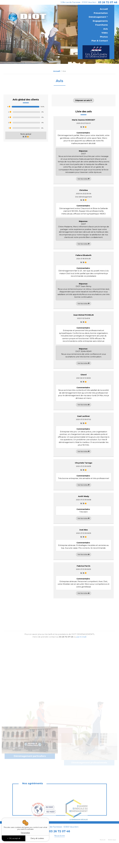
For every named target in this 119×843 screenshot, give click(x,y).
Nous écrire (59, 835)
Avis (105, 29)
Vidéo (105, 33)
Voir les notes (83, 179)
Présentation (101, 13)
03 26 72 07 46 (107, 2)
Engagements (100, 21)
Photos (104, 37)
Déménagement (97, 17)
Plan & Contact (100, 40)
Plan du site (102, 839)
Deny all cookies (37, 838)
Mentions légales (112, 839)
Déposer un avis (83, 100)
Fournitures (101, 25)
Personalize (25, 833)
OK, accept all (13, 838)
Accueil (104, 9)
